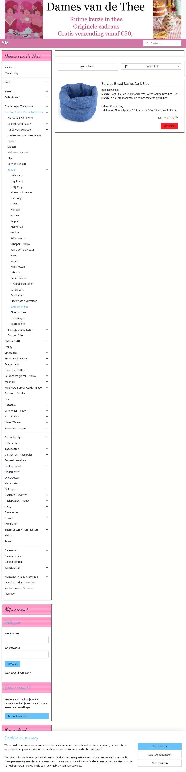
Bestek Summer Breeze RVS (24, 135)
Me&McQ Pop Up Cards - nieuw (27, 387)
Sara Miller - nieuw (27, 410)
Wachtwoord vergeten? (18, 672)
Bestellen (169, 126)
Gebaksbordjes (27, 437)
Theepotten (27, 449)
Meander (27, 381)
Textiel (28, 169)
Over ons (10, 594)
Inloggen (13, 663)
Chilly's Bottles (27, 341)
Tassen (27, 541)
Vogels (14, 261)
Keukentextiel (27, 466)
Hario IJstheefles (14, 370)
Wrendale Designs (27, 428)
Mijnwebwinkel (131, 765)
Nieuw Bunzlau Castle (21, 118)
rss (91, 765)
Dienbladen (11, 523)
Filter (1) (88, 66)
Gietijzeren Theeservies (27, 454)
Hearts (15, 204)
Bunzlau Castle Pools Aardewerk (27, 112)
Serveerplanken (17, 163)
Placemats (11, 483)
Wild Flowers (18, 266)
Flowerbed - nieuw (21, 192)
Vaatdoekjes (18, 323)
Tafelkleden (17, 295)
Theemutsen (18, 312)
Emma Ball (27, 352)
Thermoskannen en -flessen (27, 529)
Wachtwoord (12, 648)
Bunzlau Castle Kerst (28, 329)
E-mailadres (12, 633)
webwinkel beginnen (103, 765)
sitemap (84, 765)
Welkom (9, 67)
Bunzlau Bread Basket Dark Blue (125, 84)
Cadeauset (27, 550)
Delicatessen (27, 97)
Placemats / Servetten (24, 301)
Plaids (11, 158)
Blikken (12, 141)
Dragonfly (16, 187)
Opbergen (27, 489)
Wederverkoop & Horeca (19, 588)
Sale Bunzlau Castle (28, 123)
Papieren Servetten (27, 495)
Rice (27, 399)
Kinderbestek (12, 472)
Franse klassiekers (15, 460)
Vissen (14, 255)
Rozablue (27, 405)
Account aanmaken (19, 716)
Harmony (16, 198)
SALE (27, 82)
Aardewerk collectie (28, 129)
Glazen (12, 146)
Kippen (15, 221)
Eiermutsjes (18, 318)
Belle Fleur (17, 175)
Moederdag (11, 73)
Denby (27, 347)
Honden (15, 209)
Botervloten (12, 443)
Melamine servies (18, 152)
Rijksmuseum (18, 238)
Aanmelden (13, 750)
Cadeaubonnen (14, 561)
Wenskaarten (27, 567)
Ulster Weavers (27, 422)
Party (27, 506)
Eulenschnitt (27, 364)
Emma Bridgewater (27, 358)
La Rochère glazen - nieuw (27, 376)
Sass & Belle (27, 416)
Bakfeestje (11, 512)
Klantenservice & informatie (27, 576)
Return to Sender (15, 393)
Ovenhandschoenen (22, 283)
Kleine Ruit (17, 226)
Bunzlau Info (15, 335)
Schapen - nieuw (20, 244)
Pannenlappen (19, 278)
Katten (15, 215)
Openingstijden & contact (20, 582)
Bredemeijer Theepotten (27, 106)
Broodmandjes (19, 306)
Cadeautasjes (13, 556)
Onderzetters (13, 477)
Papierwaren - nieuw (27, 500)
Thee (27, 91)
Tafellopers (17, 289)
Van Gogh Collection (23, 249)
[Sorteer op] (151, 67)
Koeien (15, 232)
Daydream (17, 181)
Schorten (16, 272)
